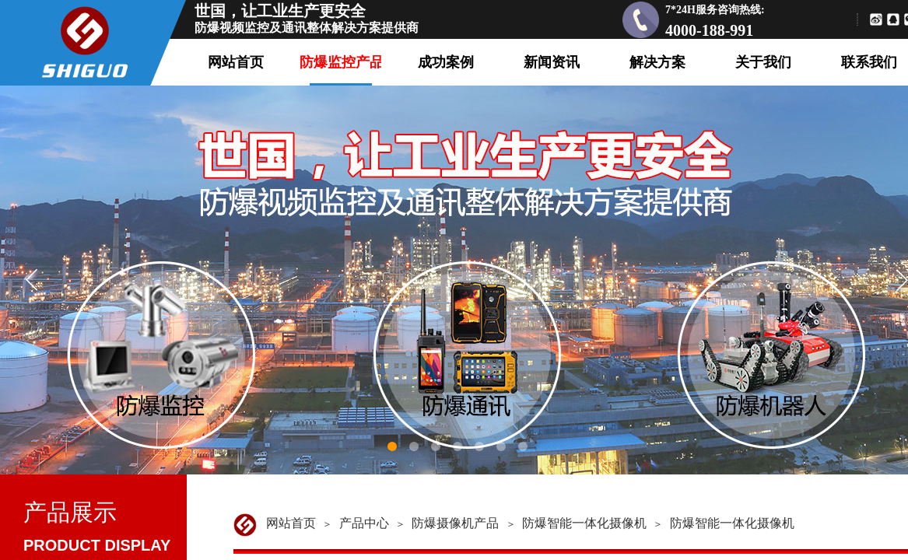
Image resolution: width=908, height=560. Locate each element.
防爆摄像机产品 (455, 523)
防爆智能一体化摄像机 (584, 523)
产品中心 (364, 523)
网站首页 (291, 523)
